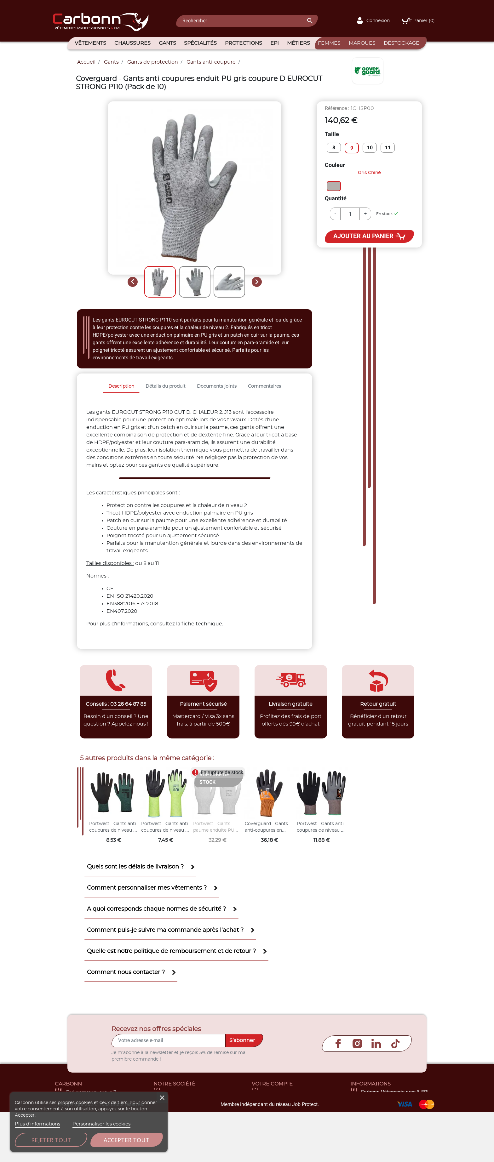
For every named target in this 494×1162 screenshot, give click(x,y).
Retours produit (282, 1099)
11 (388, 148)
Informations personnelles (295, 1092)
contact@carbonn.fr (386, 1129)
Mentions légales (185, 1099)
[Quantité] (350, 214)
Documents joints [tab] (217, 386)
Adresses (273, 1122)
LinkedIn (376, 1043)
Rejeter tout (51, 1140)
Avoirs (270, 1114)
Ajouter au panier (369, 236)
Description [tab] (121, 386)
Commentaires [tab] (264, 386)
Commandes (279, 1107)
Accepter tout (126, 1140)
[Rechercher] (247, 21)
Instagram (357, 1043)
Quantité (336, 198)
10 (370, 148)
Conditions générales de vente (203, 1107)
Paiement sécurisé (187, 1114)
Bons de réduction (285, 1129)
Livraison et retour (187, 1092)
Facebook (338, 1043)
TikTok (395, 1043)
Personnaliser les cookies (101, 1124)
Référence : (337, 108)
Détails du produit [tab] (166, 386)
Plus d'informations (37, 1124)
